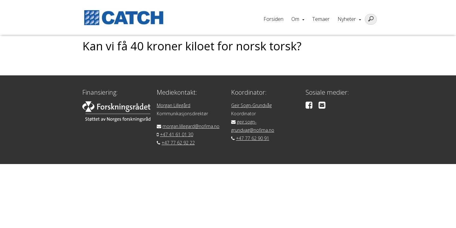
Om (295, 19)
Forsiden (273, 19)
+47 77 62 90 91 (252, 138)
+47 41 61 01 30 (176, 134)
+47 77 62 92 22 (178, 143)
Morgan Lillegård (173, 105)
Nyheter (347, 19)
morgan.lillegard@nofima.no (190, 126)
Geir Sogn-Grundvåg (251, 105)
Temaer (321, 19)
